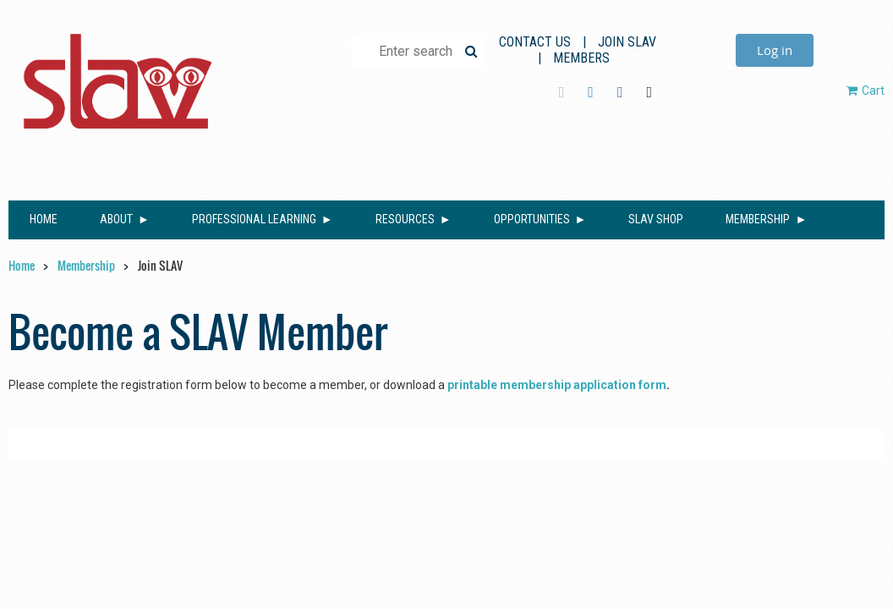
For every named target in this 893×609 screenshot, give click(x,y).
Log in (774, 49)
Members (581, 58)
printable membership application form (556, 385)
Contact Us (535, 42)
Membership (86, 265)
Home (21, 265)
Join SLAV (627, 42)
